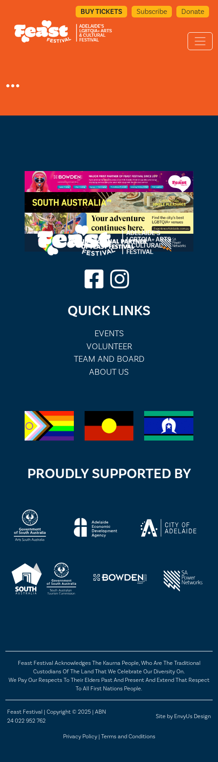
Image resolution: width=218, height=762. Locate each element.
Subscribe (152, 11)
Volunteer (109, 346)
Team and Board (109, 359)
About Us (109, 372)
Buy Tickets (101, 11)
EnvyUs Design (192, 716)
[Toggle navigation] (200, 41)
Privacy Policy (80, 736)
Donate (192, 11)
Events (109, 333)
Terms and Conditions (128, 736)
